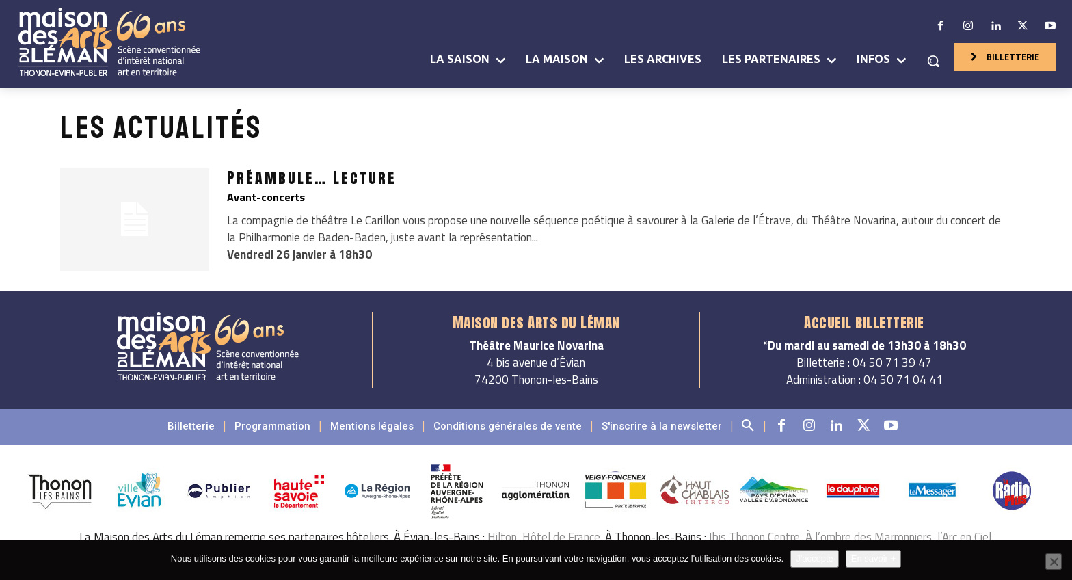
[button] (933, 60)
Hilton (502, 537)
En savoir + (873, 558)
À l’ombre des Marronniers (868, 537)
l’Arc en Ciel (964, 537)
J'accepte (814, 558)
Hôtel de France (561, 537)
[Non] (1053, 561)
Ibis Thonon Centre (754, 537)
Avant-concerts (266, 197)
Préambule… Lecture (312, 177)
